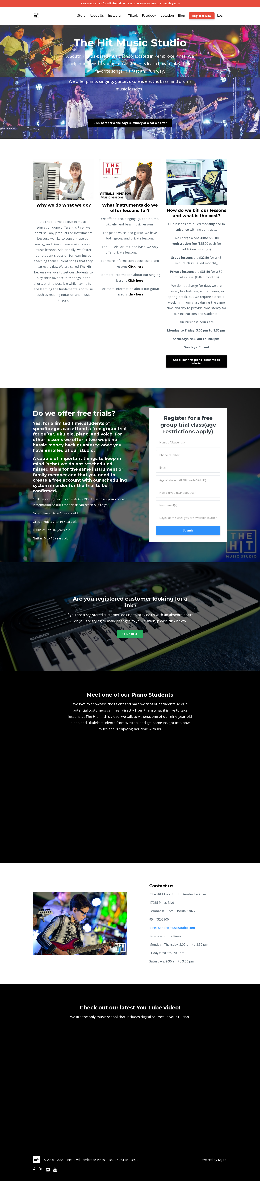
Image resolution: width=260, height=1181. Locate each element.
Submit (188, 530)
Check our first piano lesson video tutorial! (196, 361)
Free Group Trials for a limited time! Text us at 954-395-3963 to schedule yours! (130, 3)
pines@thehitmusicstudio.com (172, 928)
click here (136, 294)
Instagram (116, 15)
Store (81, 15)
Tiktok (133, 15)
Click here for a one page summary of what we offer (130, 123)
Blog (181, 15)
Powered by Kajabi (213, 1160)
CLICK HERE (130, 634)
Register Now (201, 16)
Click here (136, 266)
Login (221, 15)
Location (167, 15)
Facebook (149, 15)
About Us (97, 15)
